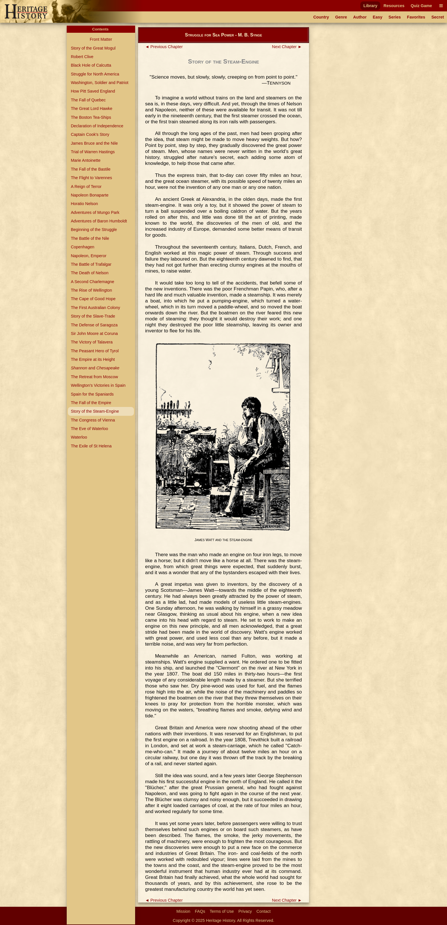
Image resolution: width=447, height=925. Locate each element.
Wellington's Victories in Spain (98, 385)
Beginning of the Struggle (94, 229)
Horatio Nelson (84, 203)
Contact (264, 911)
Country (321, 17)
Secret (437, 17)
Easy (378, 17)
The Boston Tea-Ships (91, 117)
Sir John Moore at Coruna (94, 333)
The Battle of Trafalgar (91, 264)
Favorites (416, 17)
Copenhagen (82, 247)
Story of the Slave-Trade (93, 316)
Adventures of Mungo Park (95, 212)
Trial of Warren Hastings (93, 152)
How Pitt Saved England (93, 91)
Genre (341, 17)
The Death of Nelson (89, 273)
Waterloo (79, 437)
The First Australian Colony (95, 307)
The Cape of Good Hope (93, 298)
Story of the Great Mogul (93, 48)
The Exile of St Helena (91, 446)
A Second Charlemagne (92, 281)
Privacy (245, 911)
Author (360, 17)
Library (370, 5)
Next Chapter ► (287, 46)
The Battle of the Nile (90, 238)
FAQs (200, 911)
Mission (183, 911)
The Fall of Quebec (88, 100)
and (95, 368)
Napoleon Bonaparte (89, 195)
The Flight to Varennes (91, 177)
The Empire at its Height (93, 359)
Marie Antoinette (85, 160)
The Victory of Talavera (92, 342)
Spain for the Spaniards (92, 394)
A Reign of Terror (86, 186)
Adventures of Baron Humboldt (99, 221)
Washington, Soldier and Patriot (99, 82)
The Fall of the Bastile (90, 169)
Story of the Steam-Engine (95, 411)
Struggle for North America (95, 74)
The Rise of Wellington (91, 290)
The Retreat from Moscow (94, 376)
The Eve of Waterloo (89, 428)
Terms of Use (222, 911)
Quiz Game (421, 5)
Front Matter (101, 39)
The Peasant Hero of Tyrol (95, 351)
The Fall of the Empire (91, 402)
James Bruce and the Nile (94, 143)
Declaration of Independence (97, 126)
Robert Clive (82, 56)
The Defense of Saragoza (94, 325)
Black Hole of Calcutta (91, 65)
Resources (394, 5)
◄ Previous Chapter (164, 46)
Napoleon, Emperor (88, 255)
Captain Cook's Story (90, 134)
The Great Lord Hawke (91, 108)
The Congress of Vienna (93, 420)
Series (395, 17)
